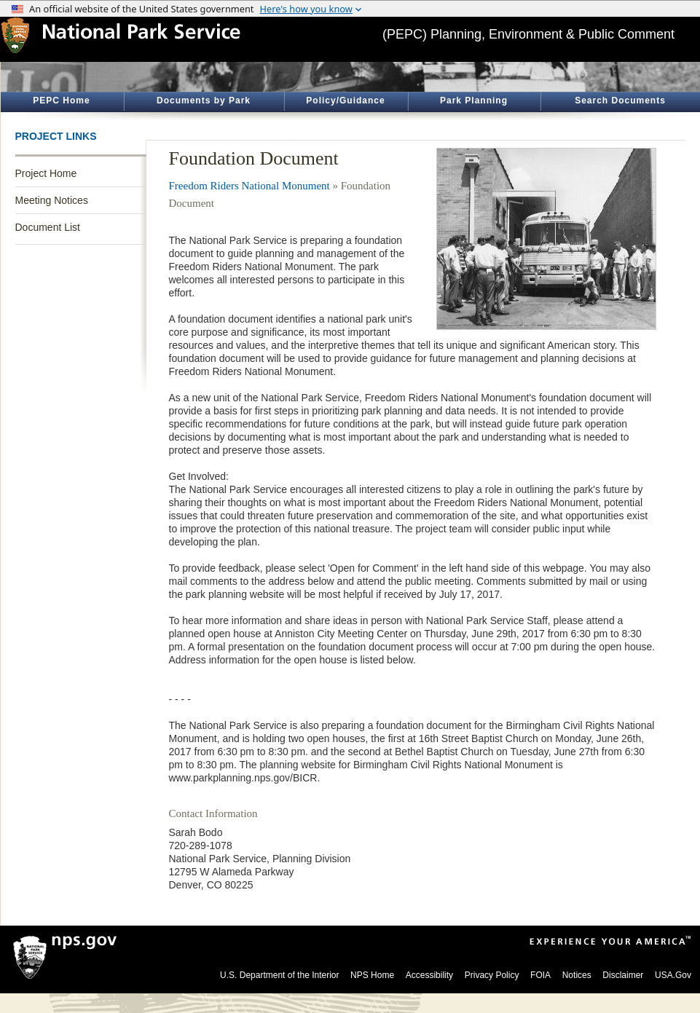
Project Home (46, 173)
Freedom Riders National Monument (249, 186)
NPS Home (372, 975)
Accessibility (429, 975)
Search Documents (620, 100)
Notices (576, 975)
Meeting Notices (51, 200)
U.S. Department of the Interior (279, 975)
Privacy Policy (492, 975)
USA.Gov (673, 975)
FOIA (540, 975)
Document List (47, 227)
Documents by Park (204, 100)
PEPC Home (61, 100)
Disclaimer (622, 975)
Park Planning (474, 100)
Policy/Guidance (345, 100)
